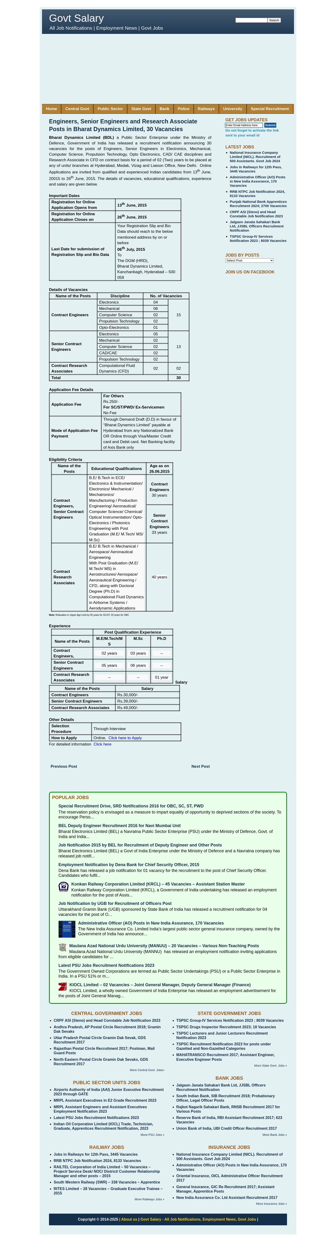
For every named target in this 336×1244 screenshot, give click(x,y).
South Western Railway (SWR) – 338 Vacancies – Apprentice (107, 1182)
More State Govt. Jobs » (270, 1065)
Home (51, 109)
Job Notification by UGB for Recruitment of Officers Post (115, 903)
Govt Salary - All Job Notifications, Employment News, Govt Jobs (198, 1219)
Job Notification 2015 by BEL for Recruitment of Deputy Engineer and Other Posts (140, 845)
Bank (164, 109)
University (232, 109)
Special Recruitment (270, 109)
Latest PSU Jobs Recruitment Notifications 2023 (106, 965)
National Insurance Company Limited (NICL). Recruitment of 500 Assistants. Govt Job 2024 (255, 157)
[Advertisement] (168, 69)
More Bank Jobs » (274, 1134)
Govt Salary (76, 18)
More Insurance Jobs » (271, 1203)
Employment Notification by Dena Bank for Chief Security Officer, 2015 (129, 864)
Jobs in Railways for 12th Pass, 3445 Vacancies (96, 1154)
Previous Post (64, 766)
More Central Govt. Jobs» (147, 1070)
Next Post (201, 766)
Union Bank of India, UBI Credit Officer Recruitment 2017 (226, 1128)
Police (183, 109)
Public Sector (110, 109)
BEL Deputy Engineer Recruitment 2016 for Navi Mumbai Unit (120, 825)
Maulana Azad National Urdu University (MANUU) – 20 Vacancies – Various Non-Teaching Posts (164, 945)
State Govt (141, 109)
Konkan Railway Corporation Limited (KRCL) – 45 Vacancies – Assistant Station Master (158, 884)
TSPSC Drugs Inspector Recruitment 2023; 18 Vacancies (226, 1027)
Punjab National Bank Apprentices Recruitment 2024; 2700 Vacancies (258, 204)
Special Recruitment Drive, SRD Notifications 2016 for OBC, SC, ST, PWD (131, 806)
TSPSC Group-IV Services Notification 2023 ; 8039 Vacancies (258, 238)
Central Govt (77, 109)
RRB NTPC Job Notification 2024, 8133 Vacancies (97, 1161)
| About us (128, 1219)
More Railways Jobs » (149, 1199)
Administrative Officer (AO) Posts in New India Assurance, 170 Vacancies (257, 181)
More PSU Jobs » (152, 1134)
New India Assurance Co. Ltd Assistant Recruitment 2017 (227, 1198)
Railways (206, 109)
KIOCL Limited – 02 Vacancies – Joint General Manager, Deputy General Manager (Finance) (160, 984)
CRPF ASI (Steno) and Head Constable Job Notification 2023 (256, 214)
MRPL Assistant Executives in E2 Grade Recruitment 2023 (105, 1100)
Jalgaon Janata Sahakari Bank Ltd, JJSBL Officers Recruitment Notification (257, 226)
